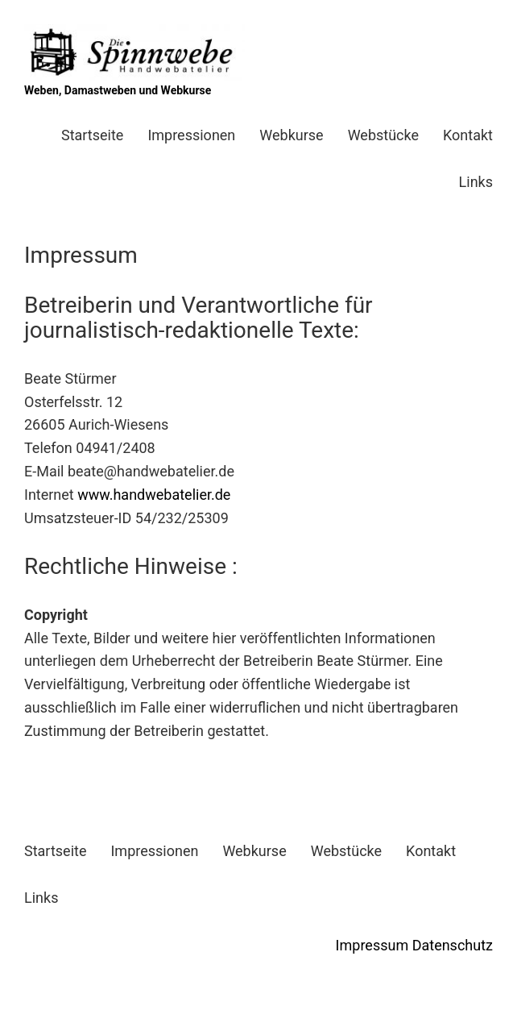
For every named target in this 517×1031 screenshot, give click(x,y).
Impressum (372, 945)
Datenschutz (452, 945)
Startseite (92, 135)
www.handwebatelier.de (153, 494)
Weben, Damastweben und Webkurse (117, 90)
